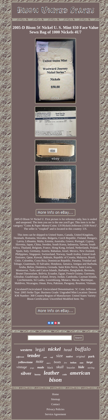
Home (55, 394)
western (26, 350)
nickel (54, 349)
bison (55, 380)
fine (65, 363)
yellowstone (25, 362)
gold (45, 357)
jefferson (20, 357)
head (68, 350)
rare (81, 363)
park (91, 356)
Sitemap (55, 399)
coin (65, 374)
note (39, 361)
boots (57, 362)
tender (33, 355)
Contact (55, 404)
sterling (91, 368)
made (40, 367)
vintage (22, 367)
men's (49, 363)
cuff (51, 357)
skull (59, 367)
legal (40, 349)
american (80, 373)
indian (73, 362)
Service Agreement (55, 414)
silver (26, 373)
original (80, 356)
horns (38, 374)
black (50, 367)
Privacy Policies (55, 409)
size (59, 355)
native (69, 356)
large (90, 362)
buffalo (83, 349)
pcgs (32, 368)
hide (81, 367)
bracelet (71, 367)
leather (51, 373)
